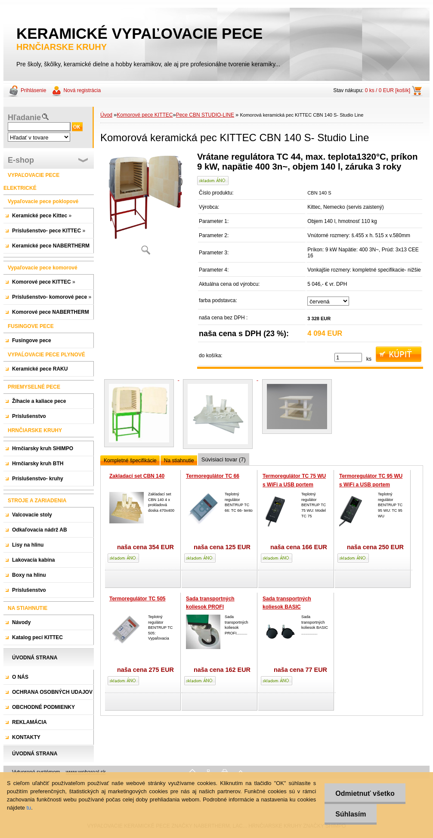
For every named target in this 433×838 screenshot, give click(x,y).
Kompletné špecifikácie (130, 461)
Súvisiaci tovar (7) (223, 459)
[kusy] (348, 357)
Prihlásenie (33, 90)
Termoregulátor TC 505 (137, 599)
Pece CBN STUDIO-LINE (205, 115)
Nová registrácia (82, 90)
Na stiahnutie (179, 461)
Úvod (106, 115)
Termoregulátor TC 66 (212, 476)
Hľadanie (24, 117)
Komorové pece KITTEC (145, 115)
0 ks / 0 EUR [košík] (387, 90)
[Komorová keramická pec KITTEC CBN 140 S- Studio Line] (145, 206)
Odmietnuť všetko (364, 793)
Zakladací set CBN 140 (136, 476)
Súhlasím (350, 814)
